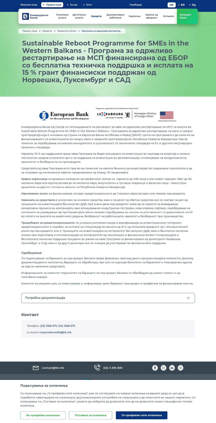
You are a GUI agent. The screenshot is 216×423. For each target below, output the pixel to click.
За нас (73, 4)
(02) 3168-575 (66, 330)
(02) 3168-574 (48, 330)
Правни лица (53, 4)
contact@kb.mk (48, 367)
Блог (89, 4)
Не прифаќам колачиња (43, 415)
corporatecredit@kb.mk (55, 337)
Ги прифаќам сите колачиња (142, 415)
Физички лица (29, 4)
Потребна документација (45, 302)
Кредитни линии (66, 31)
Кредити (47, 31)
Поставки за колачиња (90, 415)
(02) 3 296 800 (108, 367)
